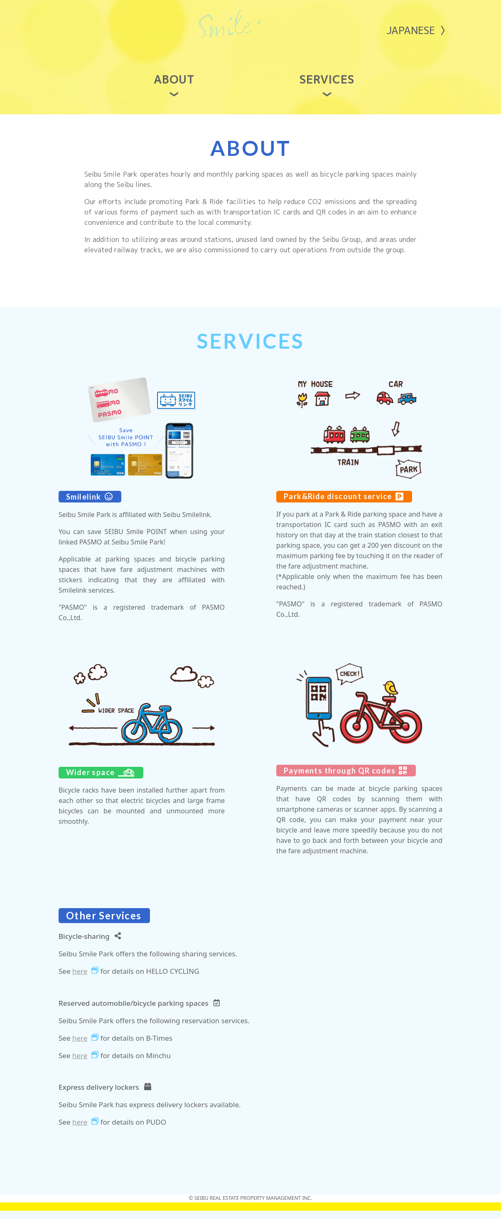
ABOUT (174, 88)
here (79, 979)
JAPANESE (411, 30)
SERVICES (327, 88)
